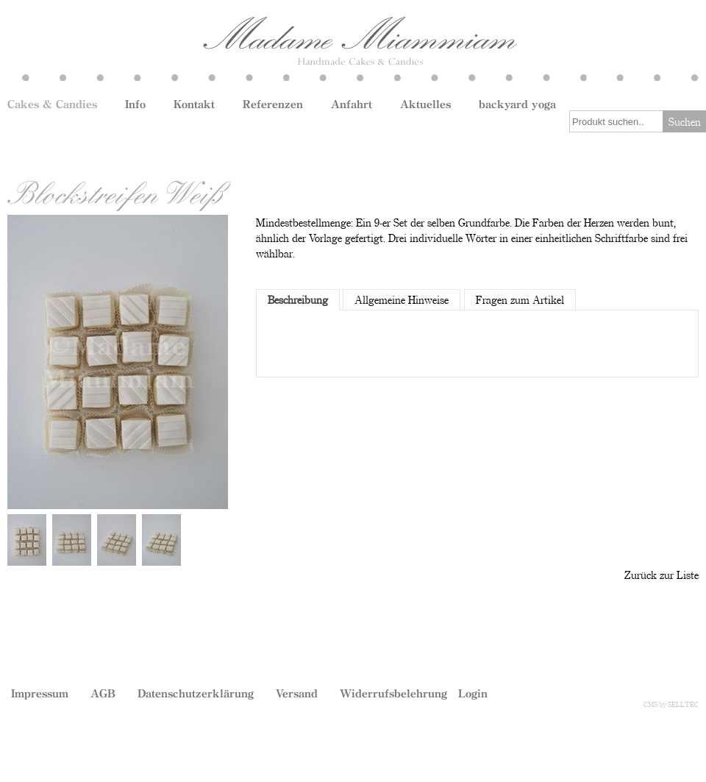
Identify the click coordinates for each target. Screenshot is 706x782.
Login (473, 693)
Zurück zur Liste (661, 574)
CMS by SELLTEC (671, 704)
